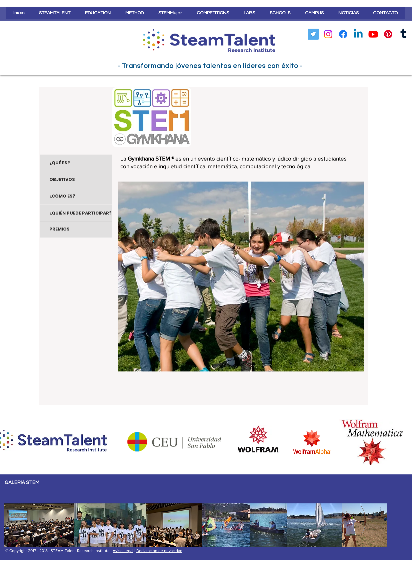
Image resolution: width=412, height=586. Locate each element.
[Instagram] (328, 34)
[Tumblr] (403, 34)
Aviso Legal (123, 550)
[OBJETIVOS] (76, 179)
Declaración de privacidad (159, 550)
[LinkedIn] (358, 34)
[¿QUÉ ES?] (76, 163)
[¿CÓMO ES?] (76, 196)
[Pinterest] (388, 34)
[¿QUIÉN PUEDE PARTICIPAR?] (76, 213)
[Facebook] (343, 34)
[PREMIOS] (76, 229)
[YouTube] (373, 34)
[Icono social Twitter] (313, 34)
